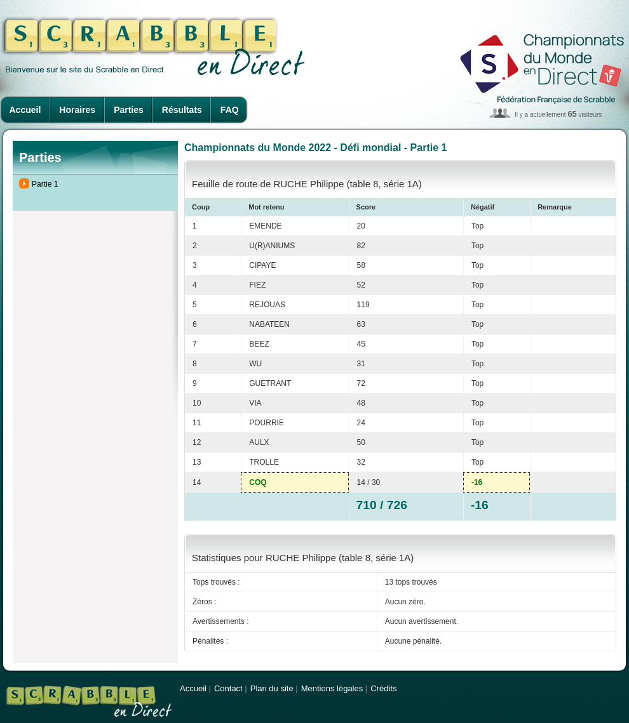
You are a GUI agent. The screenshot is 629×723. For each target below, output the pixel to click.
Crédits (383, 688)
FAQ (229, 110)
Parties (129, 110)
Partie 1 (45, 184)
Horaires (77, 110)
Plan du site (272, 688)
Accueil (25, 110)
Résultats (182, 110)
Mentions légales (332, 688)
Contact (228, 688)
